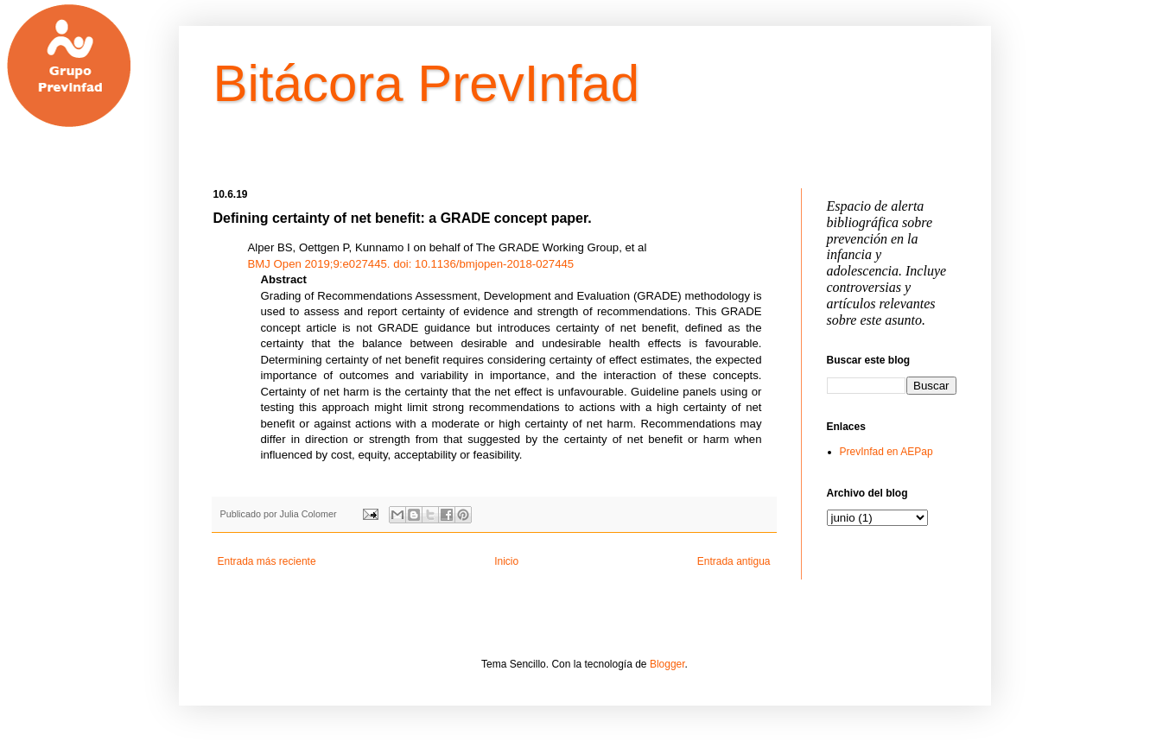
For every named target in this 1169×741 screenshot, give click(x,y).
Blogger (667, 664)
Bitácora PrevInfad (426, 83)
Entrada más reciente (267, 561)
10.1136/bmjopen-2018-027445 (483, 263)
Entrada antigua (734, 561)
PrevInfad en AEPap (886, 452)
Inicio (506, 561)
